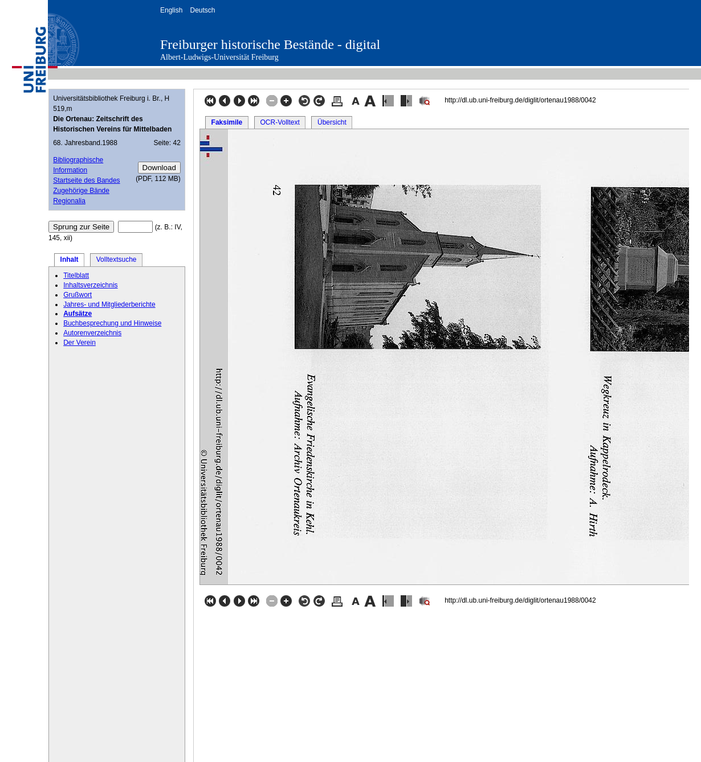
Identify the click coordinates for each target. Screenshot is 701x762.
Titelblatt (76, 275)
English (171, 10)
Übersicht (332, 122)
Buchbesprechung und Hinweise (112, 323)
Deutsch (202, 10)
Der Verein (79, 343)
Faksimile (227, 122)
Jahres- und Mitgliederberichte (109, 304)
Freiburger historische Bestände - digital (270, 44)
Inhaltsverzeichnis (90, 285)
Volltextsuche (116, 259)
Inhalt (69, 259)
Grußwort (77, 295)
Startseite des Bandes (86, 180)
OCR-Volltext (279, 122)
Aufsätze (77, 314)
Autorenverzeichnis (92, 333)
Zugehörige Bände (81, 191)
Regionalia (69, 201)
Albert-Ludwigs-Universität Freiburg (219, 57)
